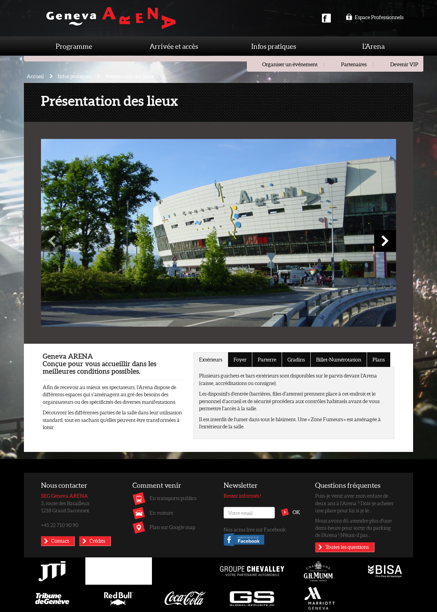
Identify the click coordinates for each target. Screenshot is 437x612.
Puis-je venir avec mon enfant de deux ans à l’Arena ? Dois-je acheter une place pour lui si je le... (354, 503)
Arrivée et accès (174, 46)
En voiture (161, 513)
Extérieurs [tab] (210, 359)
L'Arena (373, 46)
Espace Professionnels (375, 17)
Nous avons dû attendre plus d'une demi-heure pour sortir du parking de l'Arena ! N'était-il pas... (353, 527)
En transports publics (173, 498)
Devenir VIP (404, 64)
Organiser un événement (290, 64)
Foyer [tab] (240, 359)
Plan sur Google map (172, 527)
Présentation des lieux (129, 76)
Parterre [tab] (267, 359)
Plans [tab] (378, 359)
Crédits (97, 541)
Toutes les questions (347, 547)
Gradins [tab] (296, 359)
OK (296, 512)
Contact (60, 541)
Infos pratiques (273, 46)
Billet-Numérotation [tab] (338, 359)
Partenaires (354, 64)
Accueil (35, 76)
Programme (74, 46)
